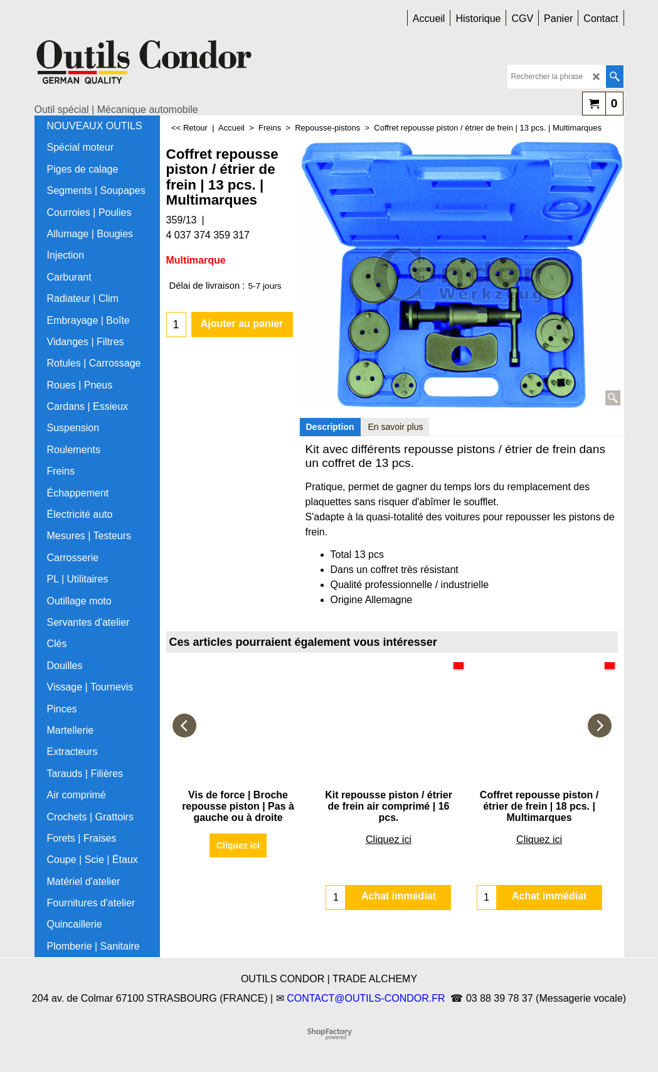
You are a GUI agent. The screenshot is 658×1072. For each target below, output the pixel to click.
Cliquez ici (238, 845)
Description (330, 427)
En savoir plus (395, 427)
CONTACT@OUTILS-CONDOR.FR (366, 998)
